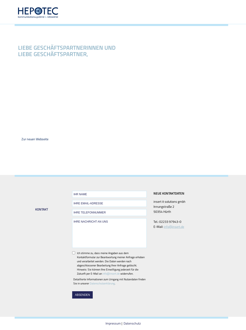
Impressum (113, 323)
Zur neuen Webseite (34, 139)
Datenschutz (132, 323)
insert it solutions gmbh (100, 75)
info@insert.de (111, 273)
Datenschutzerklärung (102, 283)
